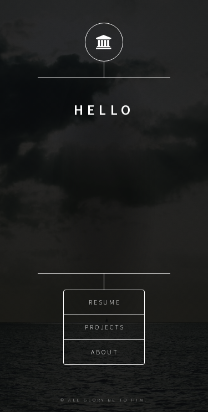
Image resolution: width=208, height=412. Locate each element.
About (105, 351)
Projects (105, 326)
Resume (105, 301)
